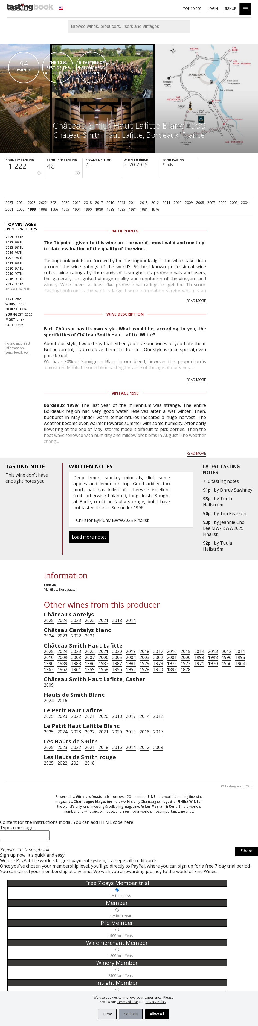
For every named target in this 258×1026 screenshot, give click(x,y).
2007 (211, 202)
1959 (90, 669)
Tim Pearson (233, 513)
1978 (158, 663)
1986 (90, 663)
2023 (32, 202)
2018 (88, 202)
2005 (233, 202)
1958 (103, 669)
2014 (133, 202)
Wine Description (125, 314)
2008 (200, 202)
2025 (9, 202)
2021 (54, 202)
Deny (107, 1014)
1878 (185, 669)
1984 (133, 209)
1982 (117, 663)
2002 (158, 657)
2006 (222, 202)
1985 (121, 209)
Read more (196, 300)
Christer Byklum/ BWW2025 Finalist (112, 520)
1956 (117, 669)
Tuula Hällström (217, 502)
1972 (185, 663)
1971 (199, 663)
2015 (121, 202)
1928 (144, 669)
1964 (240, 663)
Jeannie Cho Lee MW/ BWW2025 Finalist (224, 528)
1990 (88, 209)
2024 (20, 202)
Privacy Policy (156, 1001)
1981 (144, 209)
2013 (144, 202)
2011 (166, 202)
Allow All (157, 1014)
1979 (144, 663)
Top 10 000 (192, 8)
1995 (65, 209)
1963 (49, 669)
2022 (43, 202)
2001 (9, 209)
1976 (155, 209)
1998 (43, 209)
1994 (76, 209)
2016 (110, 202)
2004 (245, 202)
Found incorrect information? (17, 348)
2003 (144, 657)
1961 (76, 669)
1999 (32, 209)
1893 (172, 669)
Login (213, 8)
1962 (62, 669)
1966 (226, 663)
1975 (172, 663)
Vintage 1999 (125, 393)
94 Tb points (125, 230)
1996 (54, 209)
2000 (20, 209)
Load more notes (89, 537)
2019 (76, 202)
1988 (110, 209)
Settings (131, 1014)
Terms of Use (127, 1001)
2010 (177, 202)
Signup (230, 8)
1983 (103, 663)
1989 (99, 209)
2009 (189, 202)
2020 (65, 202)
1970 (213, 663)
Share (247, 852)
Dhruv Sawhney (236, 490)
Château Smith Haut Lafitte (98, 135)
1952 (131, 669)
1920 (158, 669)
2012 (155, 202)
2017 (99, 202)
